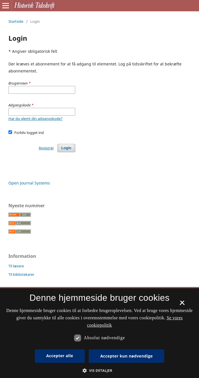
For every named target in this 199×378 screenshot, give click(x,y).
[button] (99, 370)
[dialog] (99, 333)
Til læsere (16, 265)
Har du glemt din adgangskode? (35, 118)
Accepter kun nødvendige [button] (126, 356)
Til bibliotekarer (21, 274)
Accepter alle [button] (59, 355)
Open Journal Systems (29, 183)
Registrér (46, 148)
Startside (15, 21)
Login (66, 148)
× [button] (182, 305)
